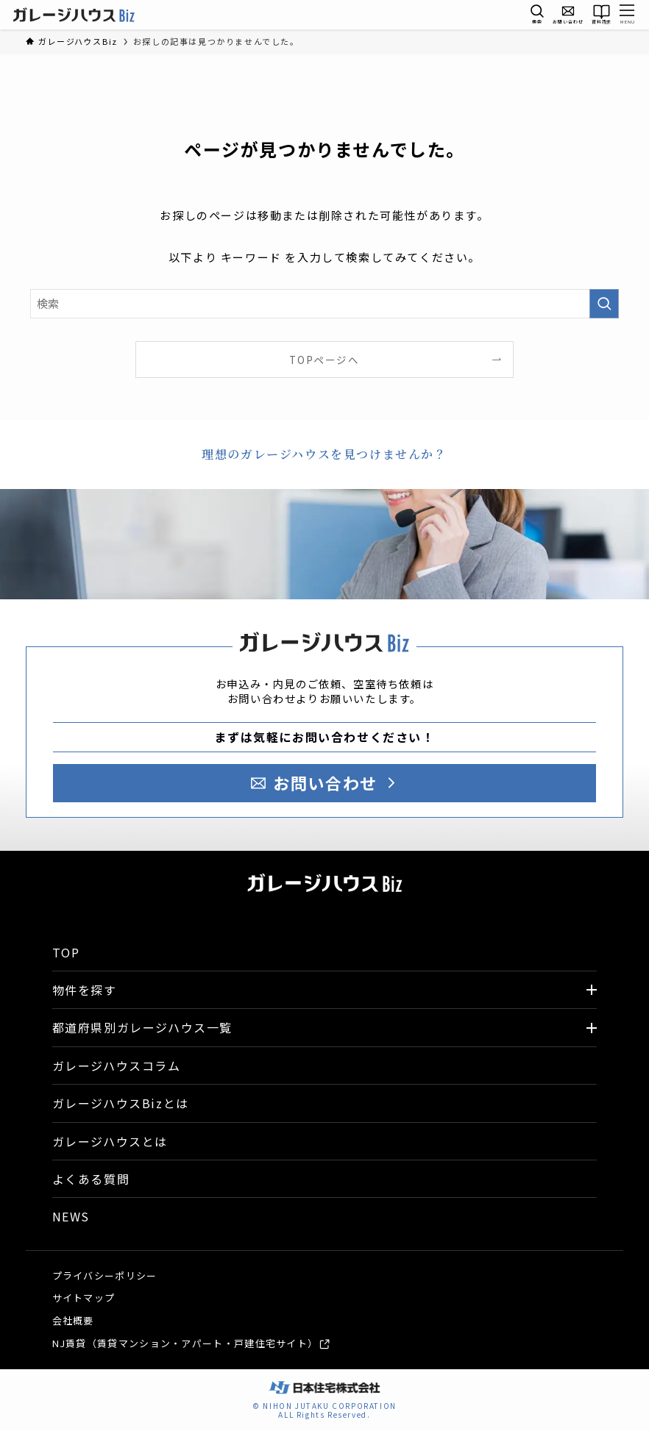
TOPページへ (324, 359)
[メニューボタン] (628, 15)
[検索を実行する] (604, 303)
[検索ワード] (324, 303)
